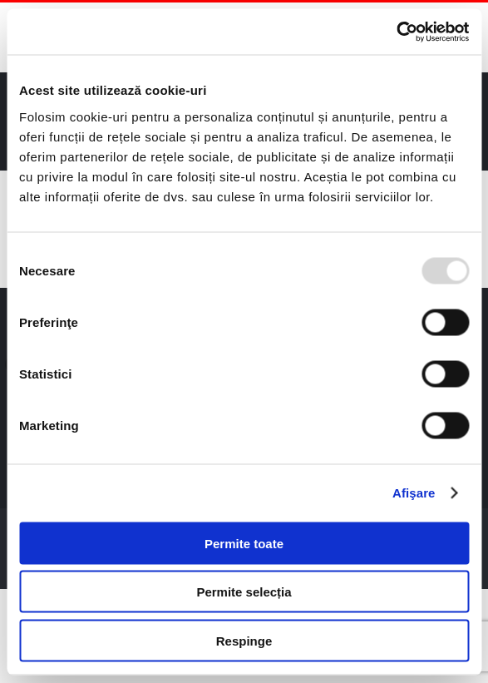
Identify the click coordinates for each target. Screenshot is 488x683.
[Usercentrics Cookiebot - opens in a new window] (396, 31)
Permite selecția (243, 592)
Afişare (414, 493)
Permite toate (244, 543)
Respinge (244, 640)
